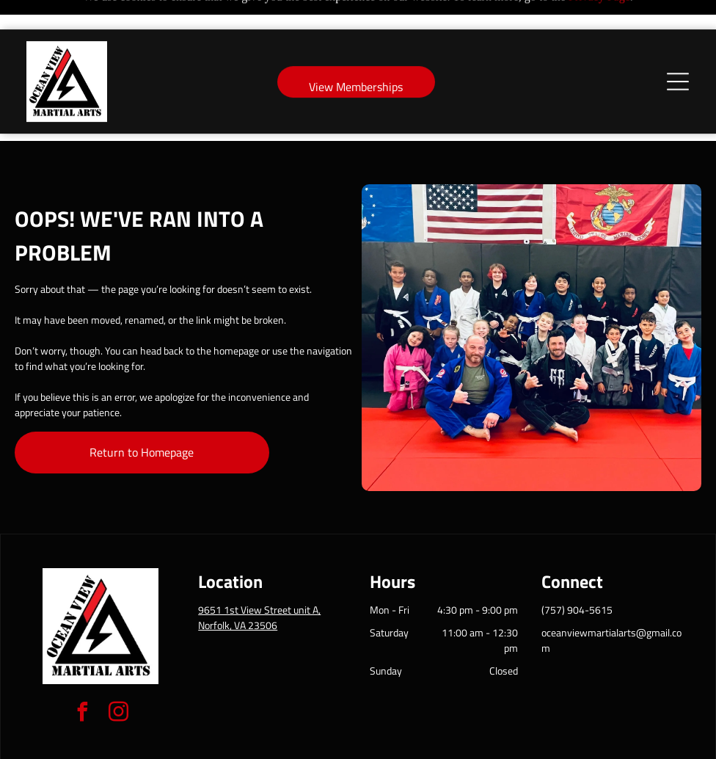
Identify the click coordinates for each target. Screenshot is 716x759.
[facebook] (83, 677)
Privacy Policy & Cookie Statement (267, 743)
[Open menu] (678, 52)
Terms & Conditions (479, 743)
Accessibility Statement (388, 743)
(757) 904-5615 (577, 573)
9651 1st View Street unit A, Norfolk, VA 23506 (259, 580)
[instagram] (119, 677)
